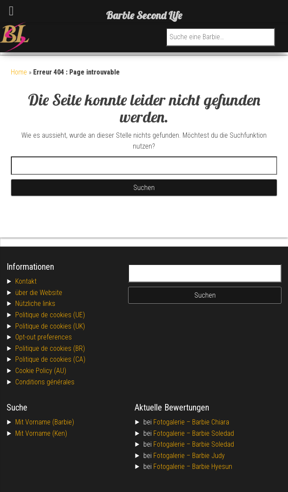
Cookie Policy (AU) (40, 370)
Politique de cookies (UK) (50, 326)
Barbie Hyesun (212, 466)
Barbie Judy (208, 455)
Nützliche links (35, 303)
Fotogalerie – (172, 422)
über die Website (38, 292)
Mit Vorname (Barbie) (44, 422)
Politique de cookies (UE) (50, 315)
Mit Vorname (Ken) (41, 433)
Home (19, 72)
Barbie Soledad (213, 433)
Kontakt (26, 281)
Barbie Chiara (210, 422)
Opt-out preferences (43, 337)
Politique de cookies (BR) (50, 348)
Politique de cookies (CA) (50, 359)
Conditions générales (45, 382)
